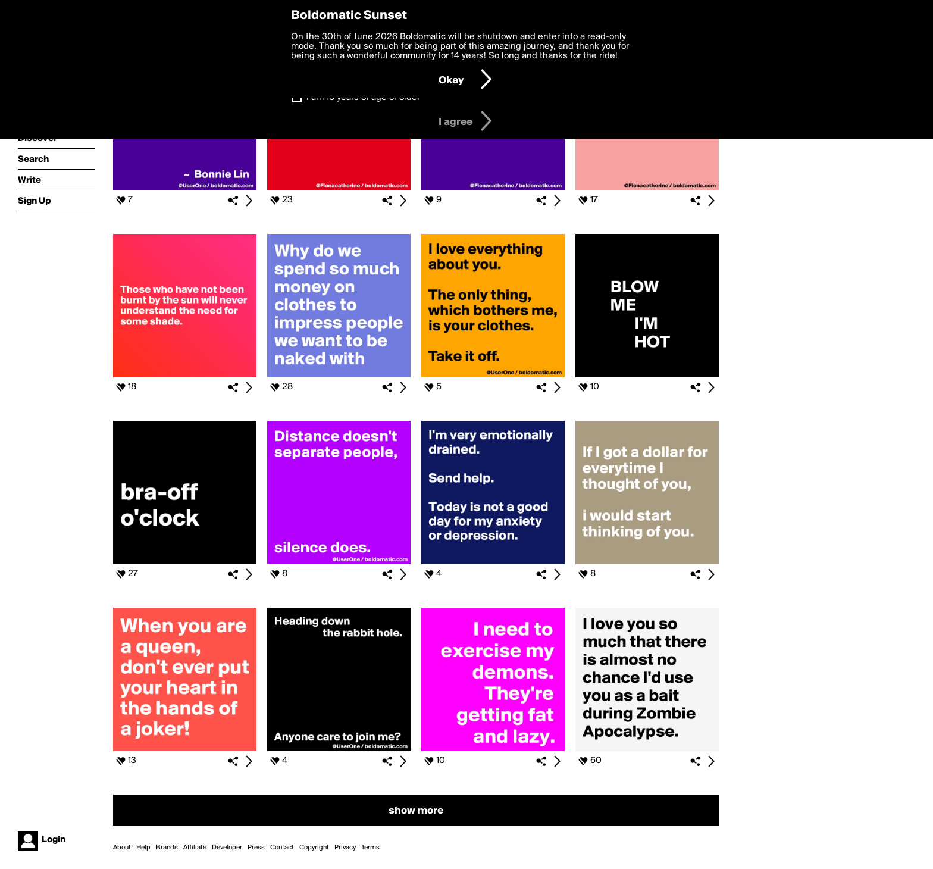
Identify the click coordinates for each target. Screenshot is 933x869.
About (122, 847)
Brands (167, 847)
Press (256, 847)
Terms (370, 847)
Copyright (314, 847)
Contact (282, 847)
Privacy (345, 847)
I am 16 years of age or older (363, 97)
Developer (227, 847)
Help (143, 847)
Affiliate (194, 847)
